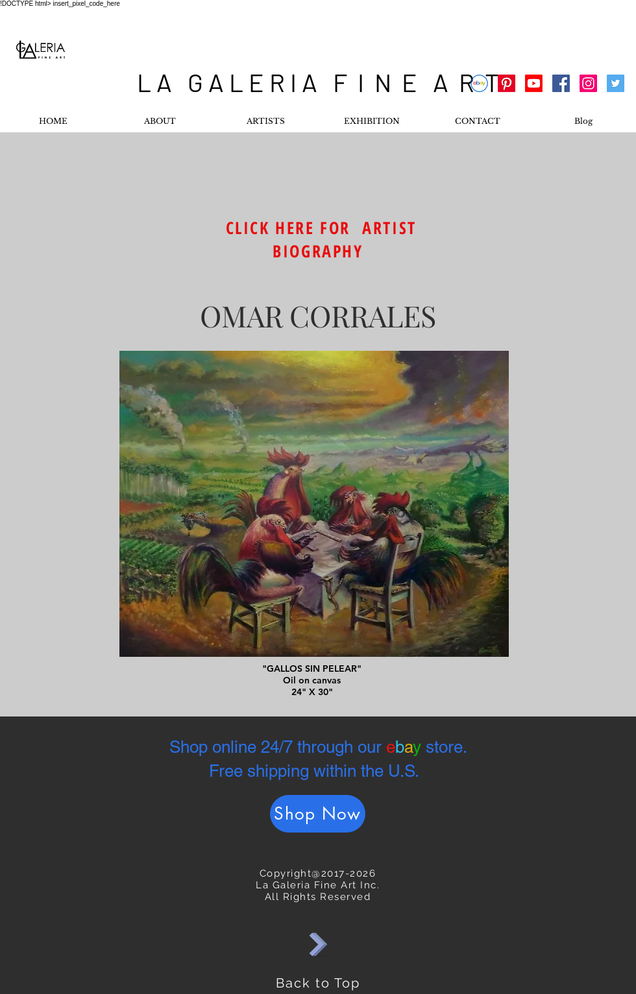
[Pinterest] (506, 83)
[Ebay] (479, 83)
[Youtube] (534, 83)
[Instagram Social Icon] (588, 83)
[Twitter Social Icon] (615, 83)
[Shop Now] (317, 814)
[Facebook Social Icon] (561, 83)
